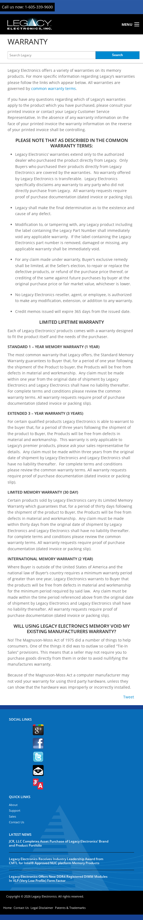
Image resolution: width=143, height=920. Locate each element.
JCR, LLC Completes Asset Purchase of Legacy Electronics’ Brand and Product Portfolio (58, 843)
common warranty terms (53, 88)
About (13, 805)
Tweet (128, 696)
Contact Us (16, 822)
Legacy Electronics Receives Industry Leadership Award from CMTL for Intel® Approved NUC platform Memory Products (56, 861)
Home (7, 908)
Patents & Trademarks (70, 908)
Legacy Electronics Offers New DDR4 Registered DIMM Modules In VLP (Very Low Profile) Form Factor (58, 878)
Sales (12, 816)
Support (14, 810)
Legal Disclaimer (42, 908)
